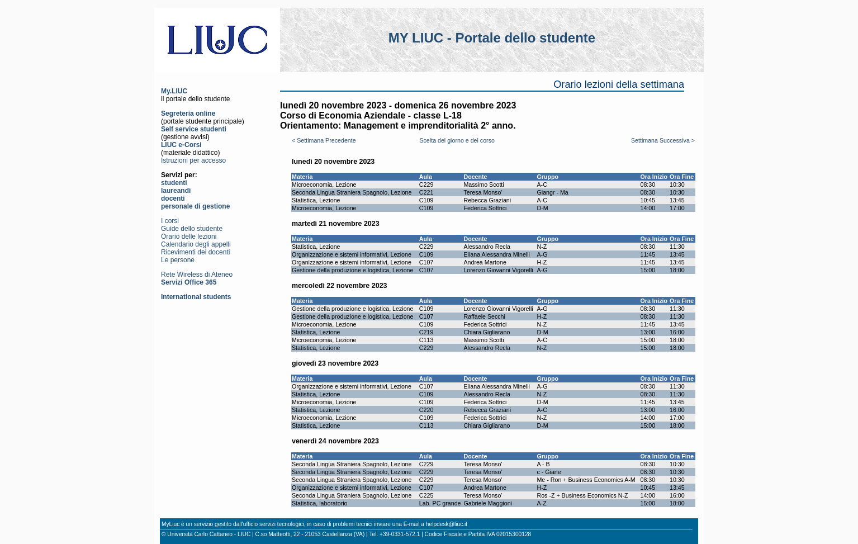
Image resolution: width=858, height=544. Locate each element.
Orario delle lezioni (188, 236)
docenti (173, 198)
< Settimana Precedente (324, 140)
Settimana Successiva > (663, 140)
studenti (174, 183)
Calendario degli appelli (196, 244)
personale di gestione (195, 206)
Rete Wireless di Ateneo (197, 274)
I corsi (170, 221)
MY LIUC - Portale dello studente (491, 37)
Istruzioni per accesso (193, 160)
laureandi (176, 191)
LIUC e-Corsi (181, 145)
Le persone (178, 260)
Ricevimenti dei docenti (195, 252)
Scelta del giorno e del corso (456, 140)
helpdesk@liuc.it (446, 524)
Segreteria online (188, 113)
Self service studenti (193, 129)
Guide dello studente (191, 229)
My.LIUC (174, 91)
